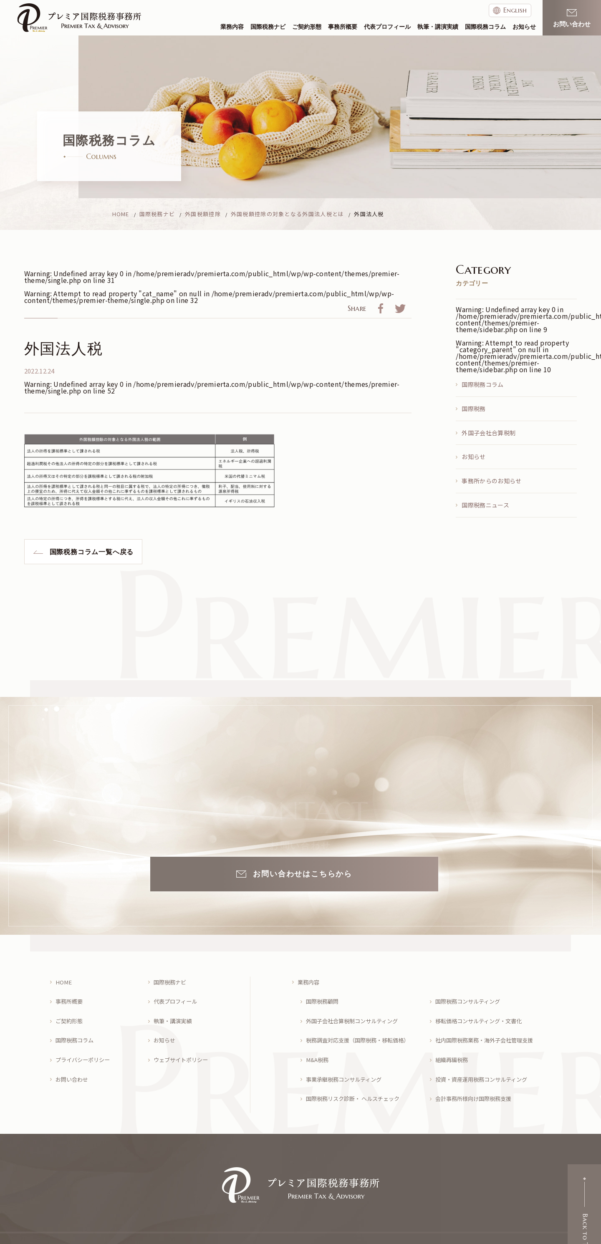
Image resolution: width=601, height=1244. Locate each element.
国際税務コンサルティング (470, 997)
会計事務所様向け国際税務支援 (477, 1080)
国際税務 (473, 408)
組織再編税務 (453, 1047)
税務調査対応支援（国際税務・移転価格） (361, 1030)
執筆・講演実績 (437, 27)
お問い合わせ (73, 1063)
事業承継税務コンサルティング (347, 1063)
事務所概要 (342, 27)
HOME (64, 980)
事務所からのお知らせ (491, 481)
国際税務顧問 (323, 997)
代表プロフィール (387, 27)
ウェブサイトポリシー (183, 1047)
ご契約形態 (306, 27)
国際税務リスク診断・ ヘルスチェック (356, 1080)
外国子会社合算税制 (488, 433)
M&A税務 (318, 1047)
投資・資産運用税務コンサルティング (485, 1063)
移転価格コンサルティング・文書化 (482, 1014)
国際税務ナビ (267, 27)
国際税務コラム (485, 27)
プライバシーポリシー (85, 1047)
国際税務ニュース (485, 505)
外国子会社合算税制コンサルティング (355, 1014)
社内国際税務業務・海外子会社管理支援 (488, 1030)
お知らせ (524, 27)
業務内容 (232, 27)
